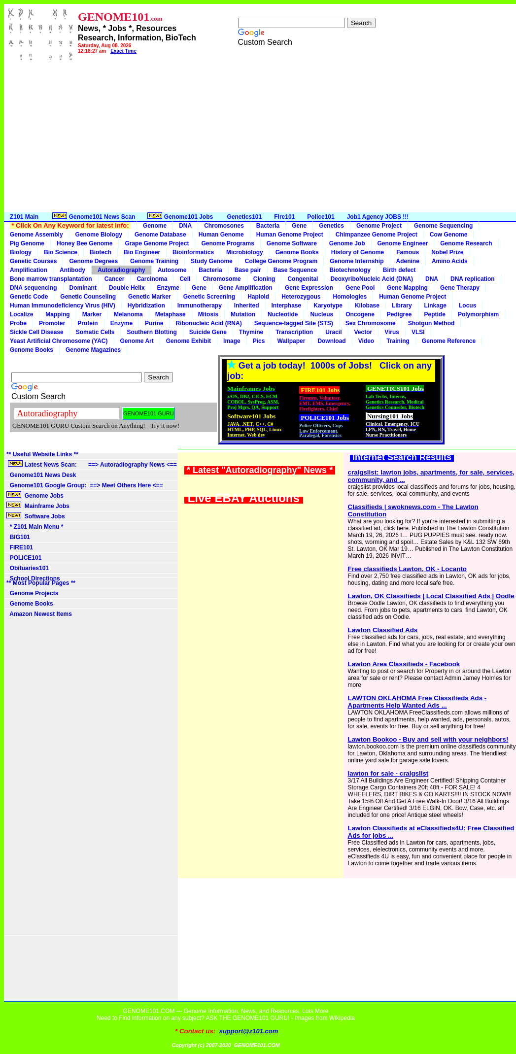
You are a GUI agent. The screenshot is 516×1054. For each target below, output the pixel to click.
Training (398, 341)
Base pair (248, 270)
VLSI (418, 332)
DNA (185, 225)
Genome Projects (32, 593)
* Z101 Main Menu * (34, 526)
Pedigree (399, 314)
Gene (299, 225)
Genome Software (292, 243)
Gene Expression (309, 287)
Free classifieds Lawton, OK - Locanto (407, 569)
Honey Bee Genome (84, 243)
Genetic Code (29, 296)
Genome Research (466, 243)
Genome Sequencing (443, 225)
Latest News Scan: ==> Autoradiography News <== (91, 464)
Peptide (435, 314)
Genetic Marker (149, 296)
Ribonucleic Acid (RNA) (208, 323)
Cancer (114, 278)
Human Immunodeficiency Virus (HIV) (62, 305)
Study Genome (212, 261)
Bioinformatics (193, 252)
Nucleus (321, 314)
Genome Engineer (403, 243)
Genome (155, 225)
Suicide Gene (208, 332)
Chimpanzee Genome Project (376, 234)
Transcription (294, 332)
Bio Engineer (142, 252)
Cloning (264, 278)
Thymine (251, 332)
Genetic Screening (209, 296)
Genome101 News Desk (41, 475)
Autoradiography (121, 270)
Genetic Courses (33, 261)
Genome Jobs (35, 495)
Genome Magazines (93, 349)
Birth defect (399, 270)
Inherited (246, 305)
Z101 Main (24, 216)
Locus (467, 305)
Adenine (407, 261)
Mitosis (208, 314)
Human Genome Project (289, 234)
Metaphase (170, 314)
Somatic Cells (95, 332)
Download (331, 341)
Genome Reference (449, 341)
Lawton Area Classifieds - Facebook (404, 664)
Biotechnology (349, 270)
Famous (407, 252)
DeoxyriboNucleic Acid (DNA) (371, 278)
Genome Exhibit (188, 341)
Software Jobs (36, 516)
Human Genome (221, 234)
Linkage (435, 305)
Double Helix (127, 287)
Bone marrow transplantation (51, 278)
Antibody (72, 270)
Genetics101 (244, 216)
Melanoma (128, 314)
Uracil (333, 332)
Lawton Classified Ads (383, 630)
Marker (92, 314)
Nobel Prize (447, 252)
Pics (259, 341)
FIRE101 (19, 547)
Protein (87, 323)
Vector (363, 332)
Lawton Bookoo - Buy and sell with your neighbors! (428, 739)
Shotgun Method (431, 323)
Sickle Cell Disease (37, 332)
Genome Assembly (36, 234)
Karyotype (328, 305)
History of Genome (357, 252)
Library (402, 305)
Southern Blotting (151, 332)
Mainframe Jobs (38, 506)
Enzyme (168, 287)
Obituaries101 (27, 568)
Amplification (28, 270)
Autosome (172, 270)
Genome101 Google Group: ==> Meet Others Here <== (84, 485)
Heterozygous (300, 296)
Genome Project (379, 225)
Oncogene (360, 314)
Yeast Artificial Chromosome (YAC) (59, 341)
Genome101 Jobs (180, 216)
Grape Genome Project (157, 243)
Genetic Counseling (88, 296)
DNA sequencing (33, 287)
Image (232, 341)
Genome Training (154, 261)
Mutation (243, 314)
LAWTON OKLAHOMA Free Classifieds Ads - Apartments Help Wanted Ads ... (417, 701)
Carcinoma (152, 278)
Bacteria (267, 225)
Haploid (258, 296)
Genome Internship (356, 261)
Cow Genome (449, 234)
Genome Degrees (93, 261)
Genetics (331, 225)
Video (366, 341)
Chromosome (222, 278)
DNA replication (472, 278)
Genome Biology (98, 234)
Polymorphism (478, 314)
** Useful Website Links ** (42, 454)
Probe (18, 323)
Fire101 (284, 216)
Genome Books (297, 252)
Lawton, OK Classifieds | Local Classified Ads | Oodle (431, 596)
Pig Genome (27, 243)
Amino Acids (450, 261)
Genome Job (347, 243)
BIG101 (18, 537)
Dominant (83, 287)
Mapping (57, 314)
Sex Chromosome (370, 323)
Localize (21, 314)
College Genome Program (281, 261)
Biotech (100, 252)
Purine (154, 323)
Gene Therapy (460, 287)
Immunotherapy (199, 305)
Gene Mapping (407, 287)
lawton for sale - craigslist (388, 773)
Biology (21, 252)
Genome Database (160, 234)
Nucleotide (283, 314)
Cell (184, 278)
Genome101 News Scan (93, 216)
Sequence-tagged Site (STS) (293, 323)
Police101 (320, 216)
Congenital (302, 278)
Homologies (350, 296)
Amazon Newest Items (39, 614)
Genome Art (137, 341)
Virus (391, 332)
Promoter (52, 323)
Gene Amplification (246, 287)
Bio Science (60, 252)
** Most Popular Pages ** (40, 582)
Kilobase (367, 305)
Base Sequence (295, 270)
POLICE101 (23, 557)
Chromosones (224, 225)
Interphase (287, 305)
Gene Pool (360, 287)
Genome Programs (227, 243)
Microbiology (244, 252)
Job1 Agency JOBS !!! (378, 216)
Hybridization (146, 305)
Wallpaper (291, 341)
